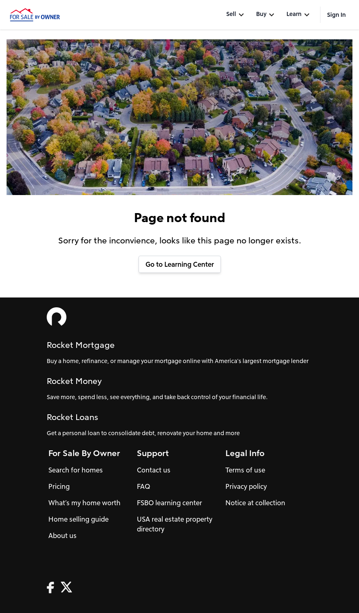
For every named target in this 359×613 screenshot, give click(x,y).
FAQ (143, 486)
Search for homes (75, 469)
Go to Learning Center (179, 264)
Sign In (336, 14)
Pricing (59, 486)
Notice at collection (255, 502)
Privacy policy (246, 486)
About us (62, 535)
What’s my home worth (84, 502)
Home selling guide (78, 519)
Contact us (153, 469)
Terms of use (245, 469)
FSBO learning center (169, 502)
